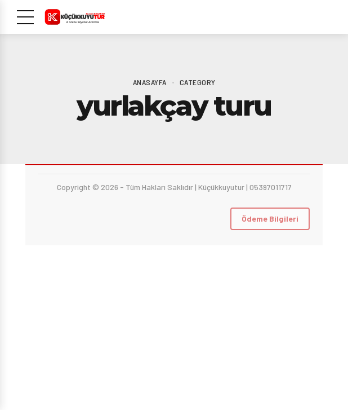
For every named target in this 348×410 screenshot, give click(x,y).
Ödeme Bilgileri (270, 218)
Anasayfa (150, 82)
